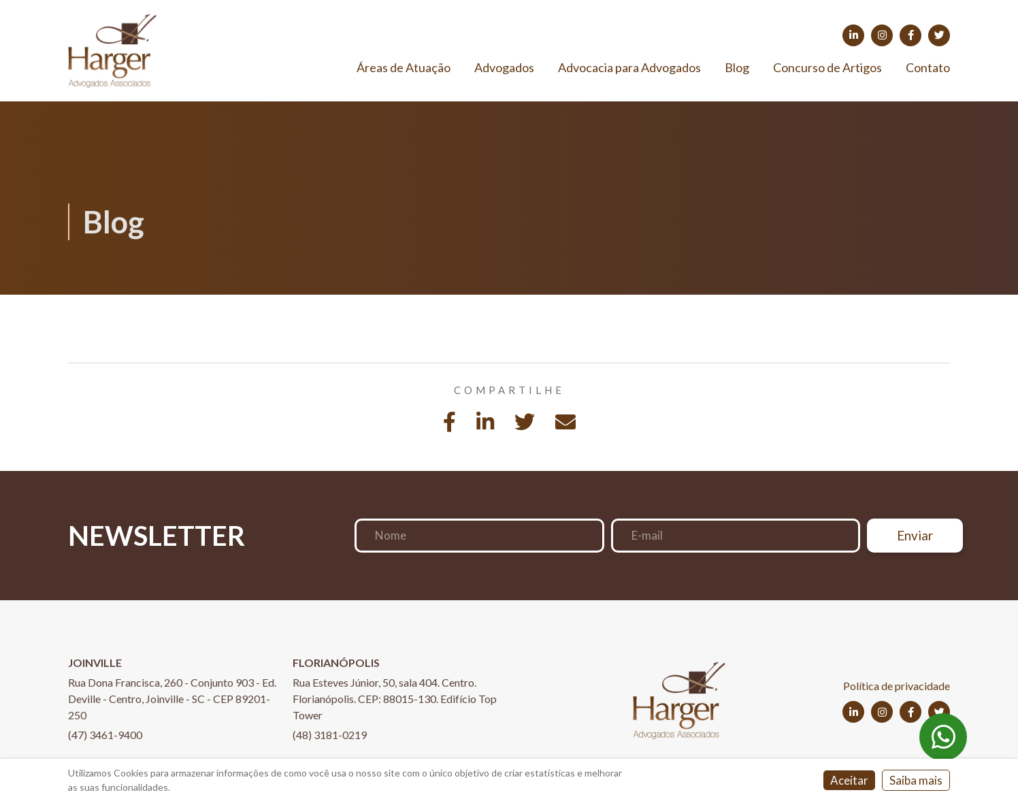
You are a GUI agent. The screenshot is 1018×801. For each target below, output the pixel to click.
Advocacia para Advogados (629, 67)
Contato (928, 67)
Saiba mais (915, 780)
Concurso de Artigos (827, 67)
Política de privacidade (896, 685)
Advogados (504, 67)
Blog (737, 67)
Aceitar (849, 780)
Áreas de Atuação (403, 67)
